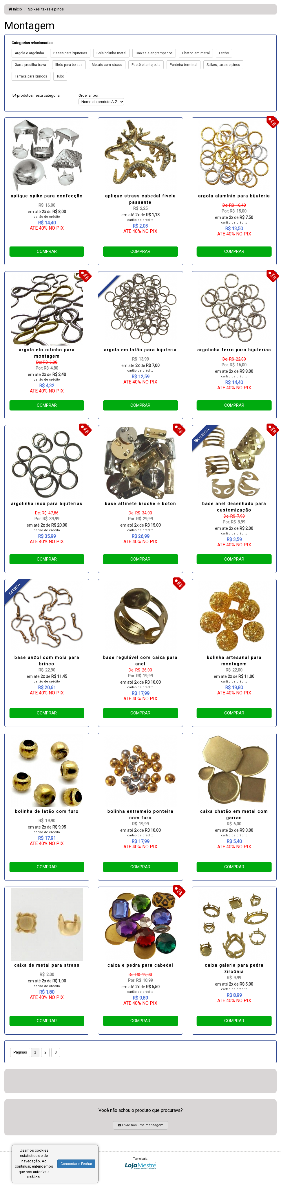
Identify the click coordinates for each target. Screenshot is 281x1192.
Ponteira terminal (183, 65)
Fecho (224, 53)
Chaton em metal (196, 53)
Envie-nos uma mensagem (140, 1125)
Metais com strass (107, 65)
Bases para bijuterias (70, 53)
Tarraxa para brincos (31, 76)
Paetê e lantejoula (146, 65)
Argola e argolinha (29, 53)
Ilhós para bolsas (69, 65)
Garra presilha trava (30, 65)
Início (15, 9)
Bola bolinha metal (111, 53)
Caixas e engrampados (154, 53)
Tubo (60, 76)
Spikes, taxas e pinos (46, 9)
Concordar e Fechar (76, 1164)
